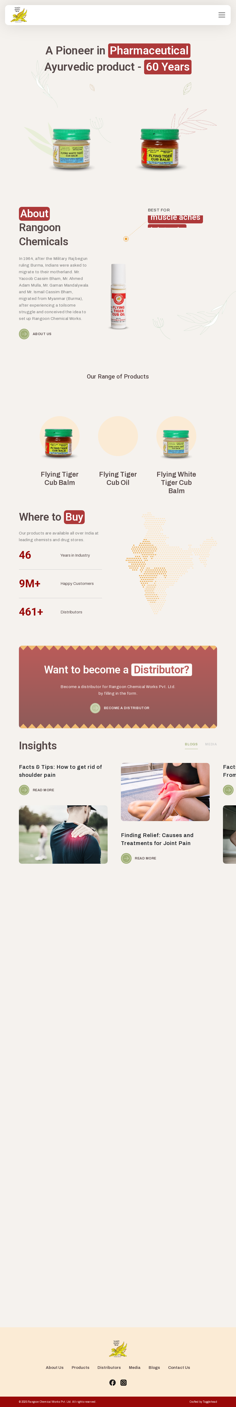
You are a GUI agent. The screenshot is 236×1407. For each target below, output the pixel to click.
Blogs (154, 1367)
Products (80, 1367)
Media (135, 1367)
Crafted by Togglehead (203, 1401)
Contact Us (179, 1367)
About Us (55, 1367)
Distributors (109, 1367)
